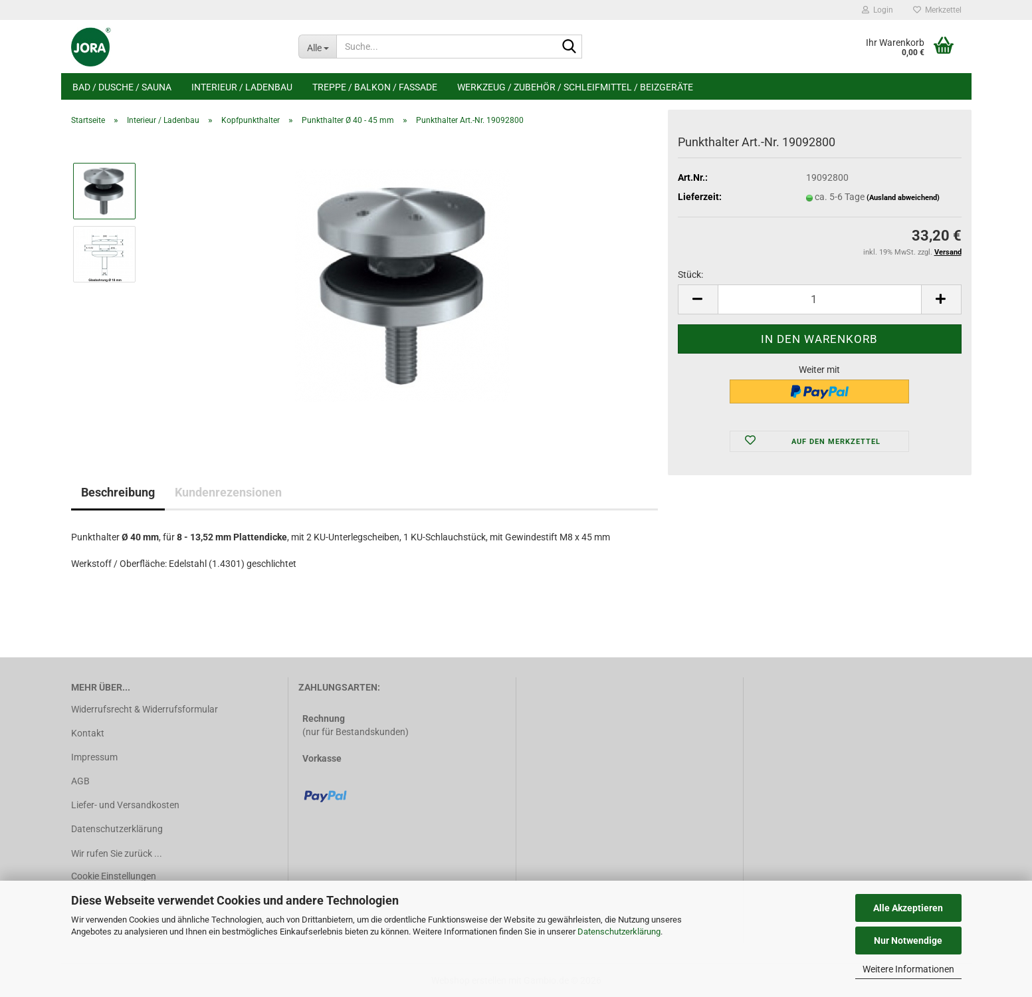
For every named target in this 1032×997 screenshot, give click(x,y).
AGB (80, 781)
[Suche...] (317, 46)
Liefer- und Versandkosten (125, 805)
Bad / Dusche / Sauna (121, 87)
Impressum (94, 757)
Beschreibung (118, 492)
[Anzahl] (820, 299)
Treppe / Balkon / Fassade (374, 87)
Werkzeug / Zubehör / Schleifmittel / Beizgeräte (575, 87)
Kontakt (87, 733)
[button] (698, 299)
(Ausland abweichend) (903, 197)
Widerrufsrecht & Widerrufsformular (144, 709)
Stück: (690, 274)
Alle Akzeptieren (908, 908)
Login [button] (877, 10)
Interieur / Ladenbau (241, 87)
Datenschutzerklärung (619, 932)
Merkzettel (937, 10)
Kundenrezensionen (228, 492)
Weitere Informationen (908, 969)
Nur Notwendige (908, 940)
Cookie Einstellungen (113, 876)
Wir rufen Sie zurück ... (116, 853)
